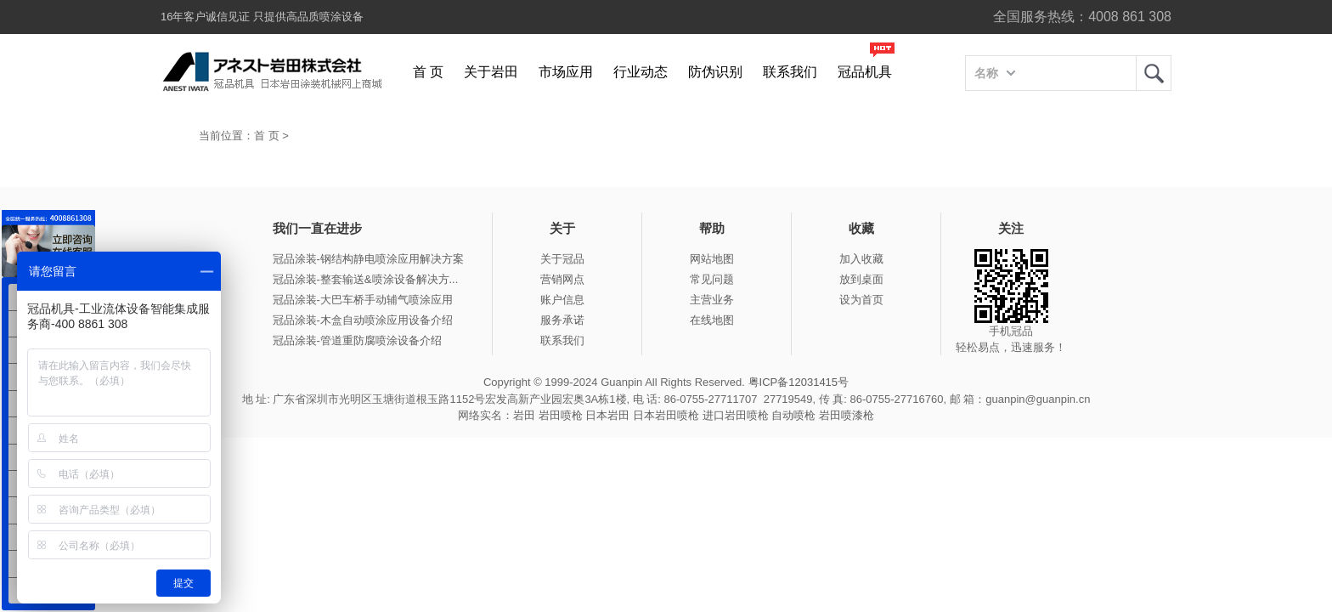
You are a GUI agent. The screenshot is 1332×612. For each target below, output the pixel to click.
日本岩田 (607, 415)
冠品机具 (865, 72)
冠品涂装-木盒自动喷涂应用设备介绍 (363, 320)
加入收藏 (861, 258)
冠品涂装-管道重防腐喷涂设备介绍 (357, 340)
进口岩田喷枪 (736, 415)
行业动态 (640, 72)
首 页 (428, 72)
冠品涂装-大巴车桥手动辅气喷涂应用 (363, 299)
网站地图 (712, 258)
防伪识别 (715, 72)
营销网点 (562, 279)
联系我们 (790, 72)
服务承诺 (562, 320)
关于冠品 (562, 258)
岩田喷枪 (561, 415)
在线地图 (712, 320)
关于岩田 (491, 72)
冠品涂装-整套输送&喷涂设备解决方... (366, 279)
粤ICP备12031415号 (798, 382)
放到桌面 (861, 279)
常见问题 (712, 279)
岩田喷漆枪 (846, 415)
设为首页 (861, 299)
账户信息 (562, 299)
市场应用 (566, 72)
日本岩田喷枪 (666, 415)
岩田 (1154, 73)
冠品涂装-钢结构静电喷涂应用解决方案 (368, 258)
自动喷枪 (793, 415)
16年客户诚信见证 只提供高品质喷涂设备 (262, 16)
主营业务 (712, 299)
